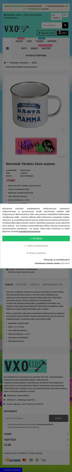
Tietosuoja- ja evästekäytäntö (57, 260)
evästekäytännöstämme (29, 231)
